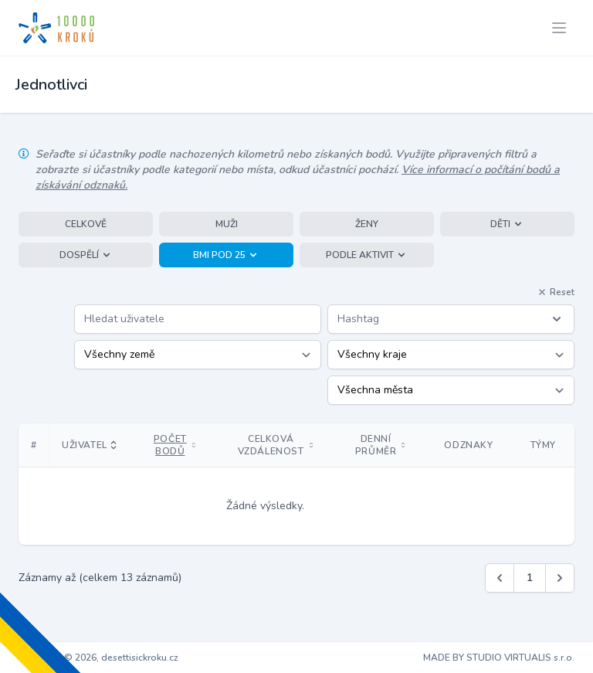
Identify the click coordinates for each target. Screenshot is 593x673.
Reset (555, 292)
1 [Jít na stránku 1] (530, 577)
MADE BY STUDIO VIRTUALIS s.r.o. (498, 657)
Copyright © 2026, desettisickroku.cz (98, 657)
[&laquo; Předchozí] (499, 578)
